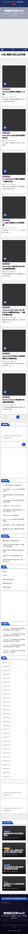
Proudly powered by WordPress (9, 925)
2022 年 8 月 (6, 760)
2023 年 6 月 (6, 721)
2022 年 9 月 (6, 757)
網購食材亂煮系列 (7, 583)
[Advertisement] (14, 33)
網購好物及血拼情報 (6, 89)
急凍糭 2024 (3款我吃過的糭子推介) (12, 555)
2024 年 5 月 (6, 678)
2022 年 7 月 (6, 764)
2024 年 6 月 (6, 674)
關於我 (19, 930)
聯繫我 (15, 930)
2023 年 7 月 (6, 717)
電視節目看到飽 (7, 587)
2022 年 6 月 (6, 768)
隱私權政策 (9, 930)
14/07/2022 (7, 317)
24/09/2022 (7, 228)
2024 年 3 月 (6, 686)
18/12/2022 (7, 96)
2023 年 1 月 (6, 741)
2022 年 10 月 (6, 753)
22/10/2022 (7, 184)
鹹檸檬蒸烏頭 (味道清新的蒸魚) (11, 540)
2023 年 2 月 (6, 737)
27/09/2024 (8, 837)
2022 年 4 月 (6, 776)
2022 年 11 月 (6, 749)
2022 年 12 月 (6, 745)
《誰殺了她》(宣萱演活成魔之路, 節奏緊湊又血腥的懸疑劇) (13, 852)
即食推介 (5, 571)
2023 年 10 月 (6, 706)
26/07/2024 (8, 871)
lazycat (13, 96)
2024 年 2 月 (6, 690)
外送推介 (5, 575)
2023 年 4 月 (6, 729)
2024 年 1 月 (6, 694)
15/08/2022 (7, 271)
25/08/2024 (8, 854)
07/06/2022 (7, 405)
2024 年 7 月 (6, 670)
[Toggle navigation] (13, 50)
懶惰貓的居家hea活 (14, 10)
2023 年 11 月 (6, 702)
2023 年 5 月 (6, 725)
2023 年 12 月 (6, 698)
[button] (23, 49)
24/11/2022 (7, 140)
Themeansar (14, 927)
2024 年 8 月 (6, 666)
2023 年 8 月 (6, 713)
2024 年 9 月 (6, 662)
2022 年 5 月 (6, 772)
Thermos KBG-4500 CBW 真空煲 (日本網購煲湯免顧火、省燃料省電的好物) (13, 312)
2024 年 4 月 (6, 682)
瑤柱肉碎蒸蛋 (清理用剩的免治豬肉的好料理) (13, 868)
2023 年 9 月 (6, 709)
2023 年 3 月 (6, 733)
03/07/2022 (7, 361)
